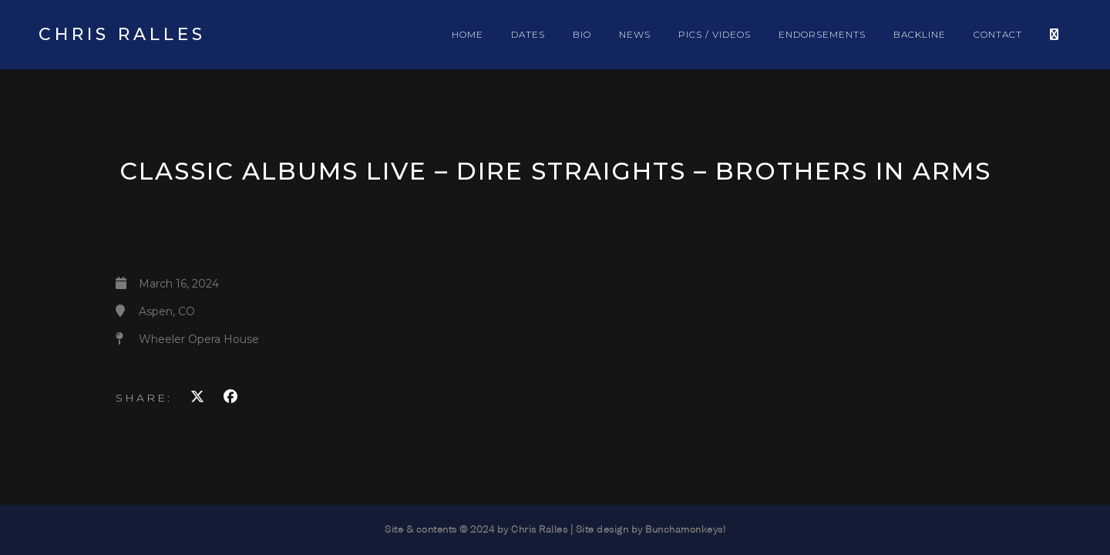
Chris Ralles (122, 34)
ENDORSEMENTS (822, 34)
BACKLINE (919, 34)
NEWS (635, 34)
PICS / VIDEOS (714, 34)
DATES (528, 34)
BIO (582, 34)
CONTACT (998, 34)
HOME (467, 34)
